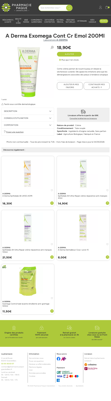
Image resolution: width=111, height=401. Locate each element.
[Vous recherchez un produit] (52, 8)
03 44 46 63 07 (7, 364)
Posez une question (14, 132)
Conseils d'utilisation (16, 118)
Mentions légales (35, 367)
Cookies (32, 376)
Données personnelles (37, 373)
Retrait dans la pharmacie (94, 358)
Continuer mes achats (96, 86)
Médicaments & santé (7, 21)
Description (10, 111)
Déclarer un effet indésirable (40, 364)
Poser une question (36, 361)
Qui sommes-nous (36, 358)
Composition (11, 125)
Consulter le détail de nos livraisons (83, 118)
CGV (31, 370)
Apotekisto (79, 386)
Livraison (87, 361)
